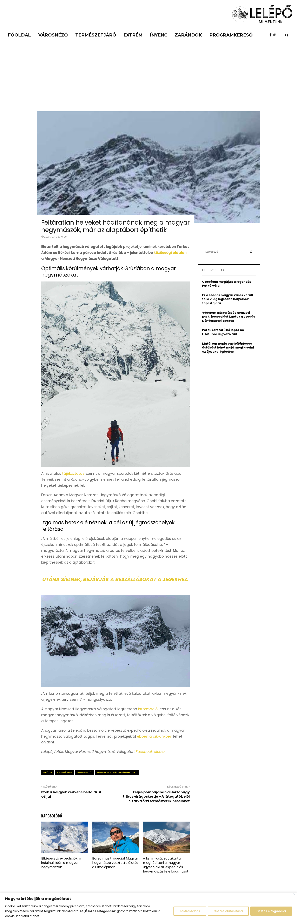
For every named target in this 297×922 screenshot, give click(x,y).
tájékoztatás (73, 473)
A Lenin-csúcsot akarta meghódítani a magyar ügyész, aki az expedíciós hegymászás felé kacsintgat (166, 865)
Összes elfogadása (271, 911)
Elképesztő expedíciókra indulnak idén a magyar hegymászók (61, 862)
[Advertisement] (148, 80)
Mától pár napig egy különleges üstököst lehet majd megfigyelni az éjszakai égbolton (228, 347)
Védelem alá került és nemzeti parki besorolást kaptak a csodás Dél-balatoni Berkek (228, 317)
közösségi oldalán (170, 252)
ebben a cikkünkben (154, 736)
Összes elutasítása (228, 911)
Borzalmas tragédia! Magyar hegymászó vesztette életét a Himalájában (115, 862)
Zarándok (188, 35)
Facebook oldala (150, 751)
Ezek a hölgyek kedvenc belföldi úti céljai (72, 794)
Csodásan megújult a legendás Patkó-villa (226, 284)
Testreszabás (189, 911)
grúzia (47, 772)
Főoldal (19, 35)
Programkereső (231, 35)
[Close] (294, 894)
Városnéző (53, 35)
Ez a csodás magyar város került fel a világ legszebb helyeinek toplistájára (227, 299)
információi (148, 709)
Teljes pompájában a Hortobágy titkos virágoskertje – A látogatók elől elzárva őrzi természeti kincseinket (156, 796)
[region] (148, 907)
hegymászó (84, 772)
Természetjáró (95, 35)
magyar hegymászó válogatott (117, 772)
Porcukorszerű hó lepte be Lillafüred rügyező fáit (223, 332)
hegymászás (64, 772)
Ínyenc (158, 35)
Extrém (133, 35)
